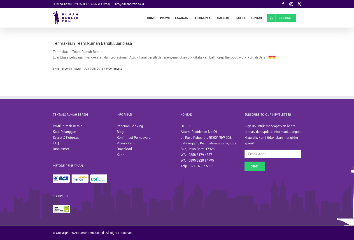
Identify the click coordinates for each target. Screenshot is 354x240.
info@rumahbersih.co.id (129, 4)
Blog (120, 132)
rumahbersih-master (68, 68)
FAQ (56, 143)
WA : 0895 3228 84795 (197, 160)
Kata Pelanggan (64, 132)
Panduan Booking (130, 126)
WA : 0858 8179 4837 (196, 155)
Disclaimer (61, 149)
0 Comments (114, 68)
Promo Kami (126, 143)
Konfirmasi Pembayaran (134, 138)
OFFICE (186, 126)
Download (124, 149)
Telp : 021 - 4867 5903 (197, 166)
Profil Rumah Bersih (67, 126)
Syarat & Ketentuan (67, 138)
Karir (120, 155)
